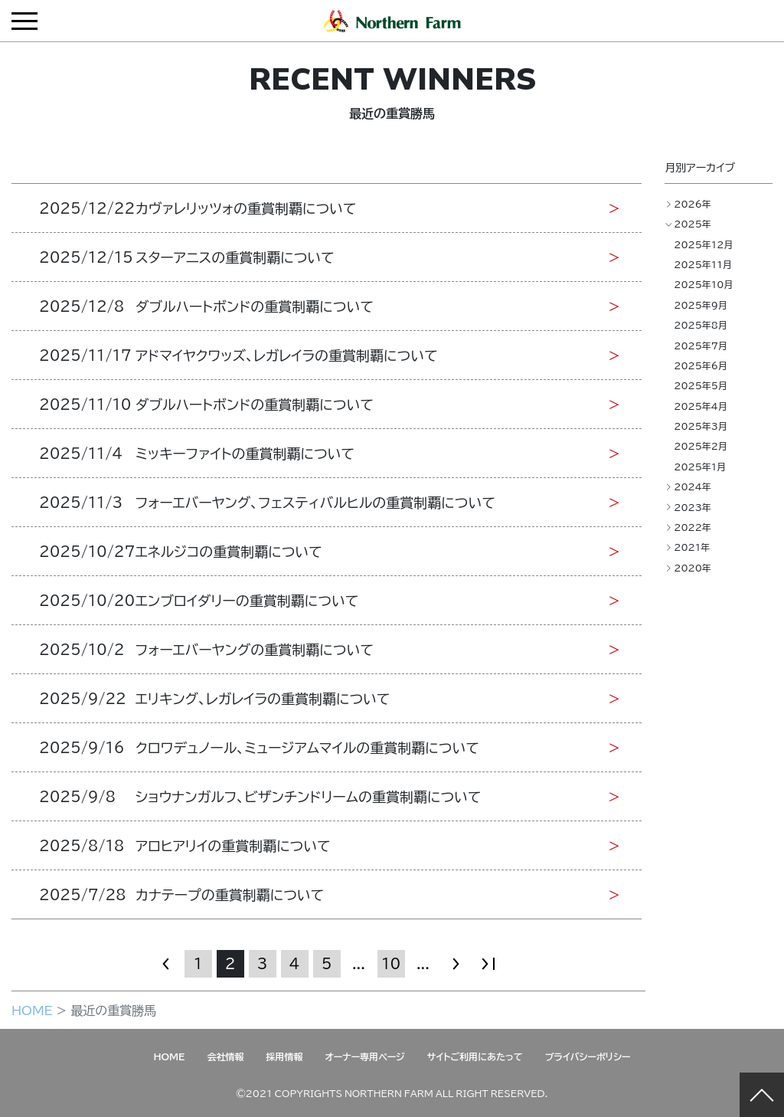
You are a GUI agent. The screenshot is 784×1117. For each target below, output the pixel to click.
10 (390, 963)
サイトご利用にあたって (475, 1056)
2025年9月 (700, 305)
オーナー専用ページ (364, 1056)
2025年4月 (700, 406)
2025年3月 (700, 426)
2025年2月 (700, 446)
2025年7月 (700, 345)
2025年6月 (700, 365)
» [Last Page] (488, 963)
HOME (32, 1010)
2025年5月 (700, 385)
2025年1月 (700, 466)
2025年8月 (700, 325)
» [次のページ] (455, 963)
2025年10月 (703, 284)
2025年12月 (703, 244)
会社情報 (225, 1056)
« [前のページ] (166, 963)
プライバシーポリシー (588, 1056)
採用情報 (284, 1056)
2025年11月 (703, 264)
